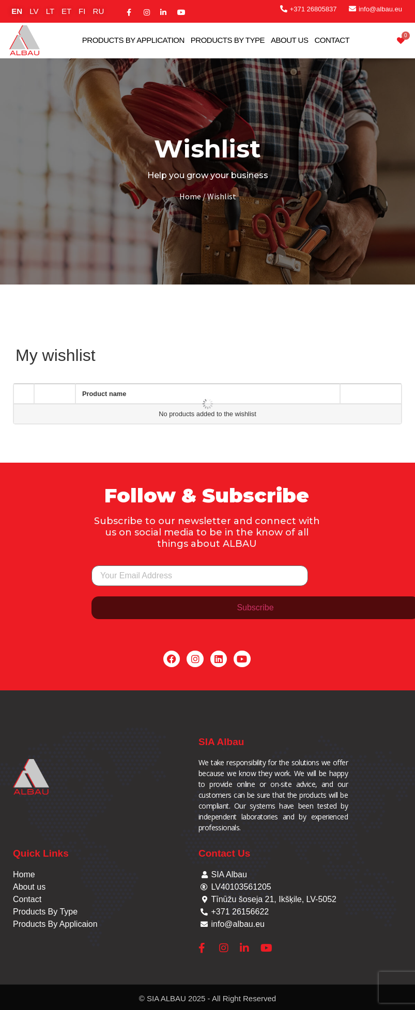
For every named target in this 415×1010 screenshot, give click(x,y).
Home (190, 196)
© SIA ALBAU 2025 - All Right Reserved (207, 998)
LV (33, 11)
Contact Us (224, 853)
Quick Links (41, 853)
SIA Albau (221, 741)
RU (98, 11)
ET (66, 11)
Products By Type (228, 40)
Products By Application (133, 40)
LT (50, 11)
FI (82, 11)
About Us (289, 40)
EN (16, 11)
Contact (331, 40)
